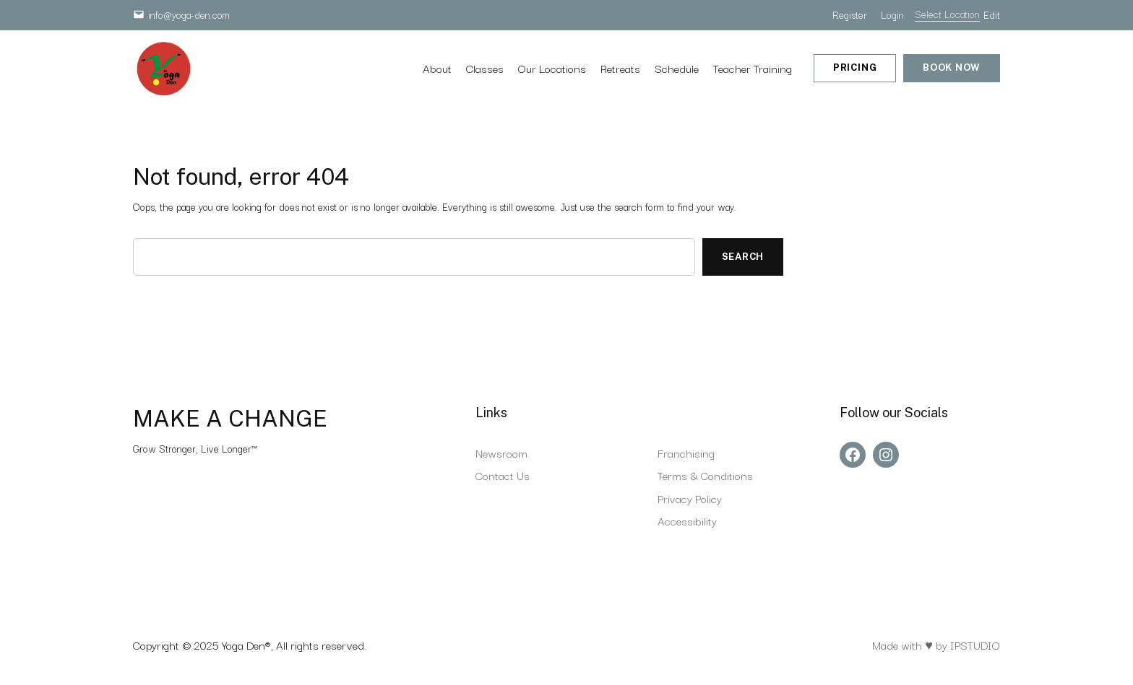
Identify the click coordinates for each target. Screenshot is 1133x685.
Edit (991, 14)
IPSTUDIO (975, 644)
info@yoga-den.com (189, 14)
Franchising (686, 452)
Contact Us (502, 475)
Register (849, 14)
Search (743, 256)
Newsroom (501, 452)
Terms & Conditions (705, 475)
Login (892, 14)
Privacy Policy (690, 498)
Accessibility (687, 520)
